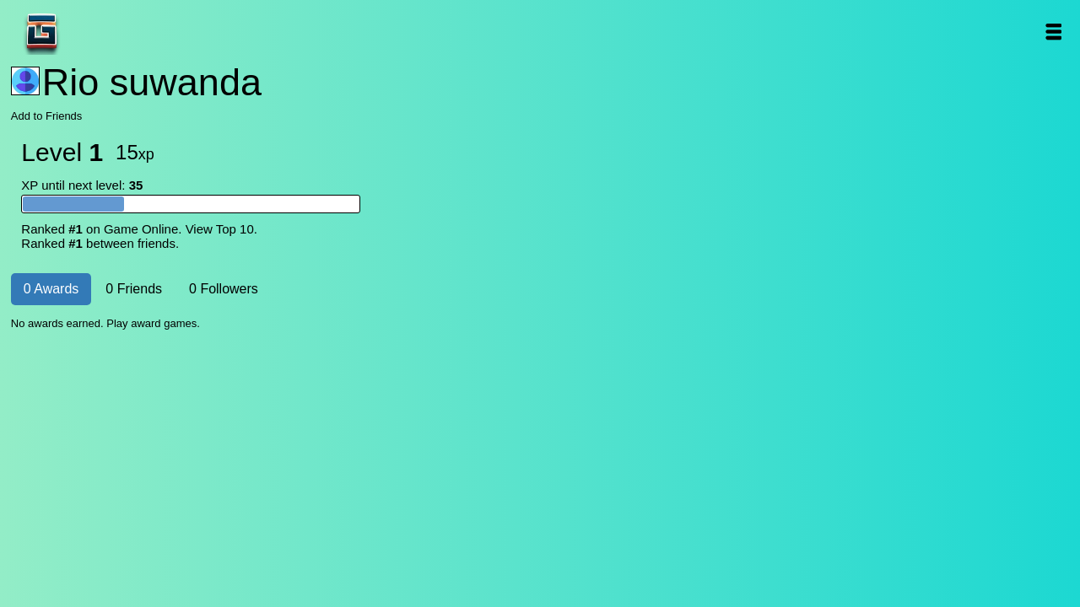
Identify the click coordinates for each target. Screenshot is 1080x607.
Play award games (151, 323)
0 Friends (133, 289)
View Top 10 (220, 229)
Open (1052, 31)
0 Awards (51, 289)
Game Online (94, 31)
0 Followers (223, 289)
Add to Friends (47, 116)
